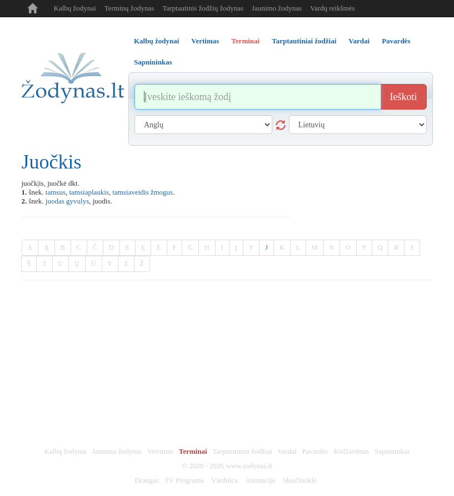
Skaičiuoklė (299, 480)
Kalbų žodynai (75, 8)
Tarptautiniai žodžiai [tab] (304, 41)
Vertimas (160, 451)
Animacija (260, 480)
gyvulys (77, 201)
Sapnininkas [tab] (153, 62)
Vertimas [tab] (205, 41)
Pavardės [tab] (396, 41)
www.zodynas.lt (249, 466)
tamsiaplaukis (89, 192)
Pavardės (315, 451)
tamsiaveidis (130, 192)
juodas (55, 201)
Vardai (287, 451)
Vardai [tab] (359, 41)
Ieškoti (403, 96)
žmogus (162, 192)
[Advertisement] (227, 364)
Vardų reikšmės (332, 8)
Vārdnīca (224, 480)
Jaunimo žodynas (277, 8)
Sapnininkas (392, 451)
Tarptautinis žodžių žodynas (202, 8)
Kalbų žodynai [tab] (156, 41)
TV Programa (184, 480)
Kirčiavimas (351, 451)
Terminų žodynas (129, 8)
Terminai (193, 451)
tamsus (56, 192)
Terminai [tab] (245, 41)
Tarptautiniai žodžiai (242, 451)
